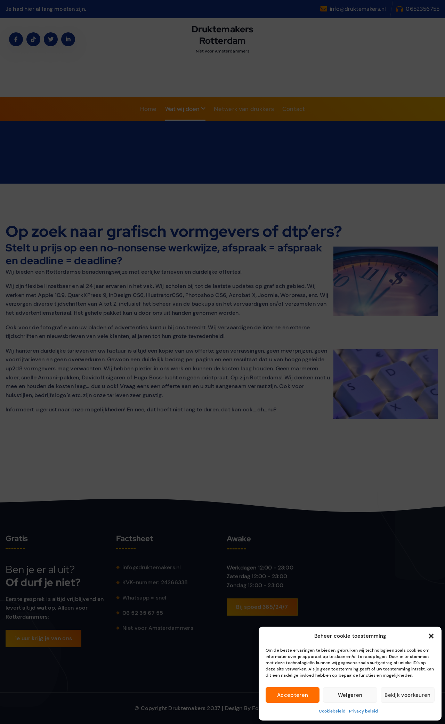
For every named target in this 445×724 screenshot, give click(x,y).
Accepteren (292, 695)
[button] (431, 636)
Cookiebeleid (332, 711)
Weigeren (350, 695)
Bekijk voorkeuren (407, 695)
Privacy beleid (363, 711)
